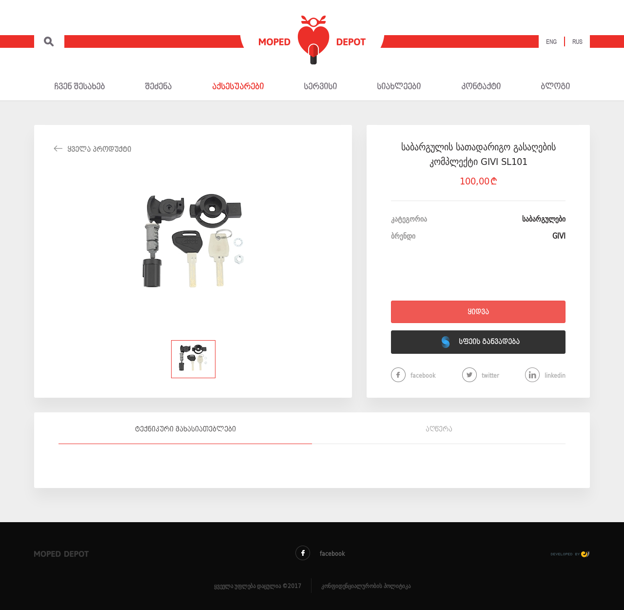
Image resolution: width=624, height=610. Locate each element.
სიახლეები (399, 87)
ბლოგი (555, 87)
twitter (480, 375)
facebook (413, 375)
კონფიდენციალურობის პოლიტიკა (365, 585)
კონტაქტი (481, 87)
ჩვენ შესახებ (79, 87)
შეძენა (158, 87)
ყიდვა (478, 312)
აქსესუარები (238, 87)
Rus (577, 42)
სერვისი (320, 87)
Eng (551, 42)
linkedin (545, 375)
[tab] (185, 428)
